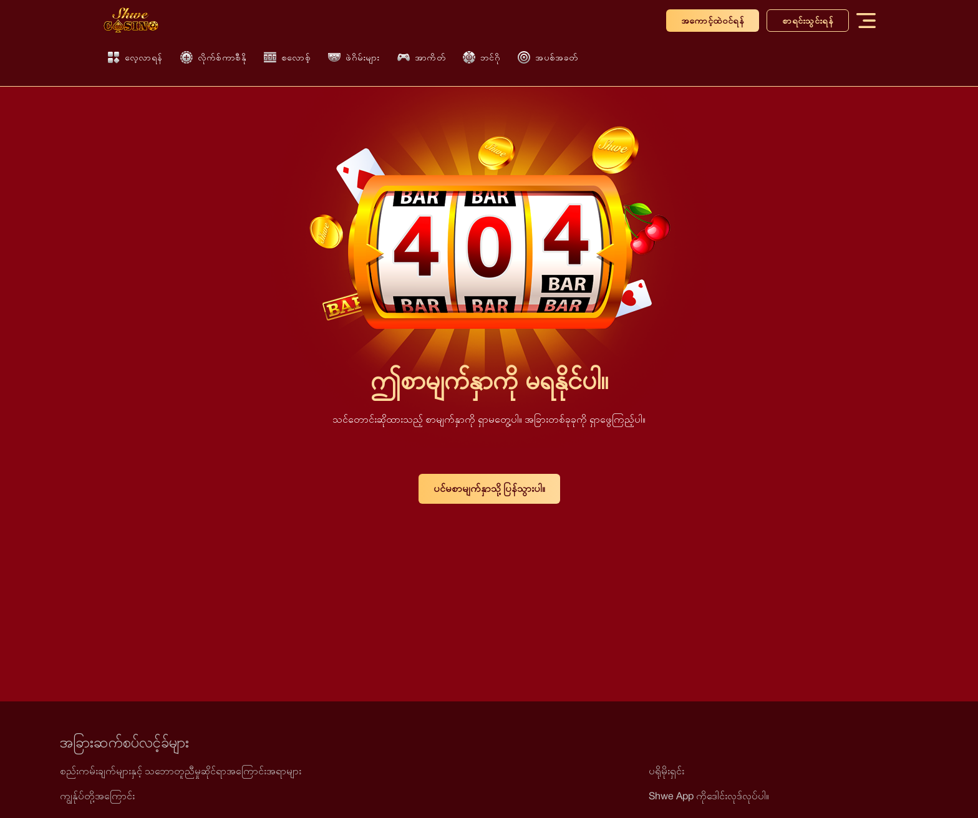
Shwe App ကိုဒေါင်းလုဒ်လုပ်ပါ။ (709, 795)
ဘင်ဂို (481, 57)
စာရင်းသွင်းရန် (807, 20)
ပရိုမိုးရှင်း (666, 770)
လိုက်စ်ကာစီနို (213, 57)
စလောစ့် (287, 57)
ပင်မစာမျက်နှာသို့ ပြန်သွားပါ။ (489, 488)
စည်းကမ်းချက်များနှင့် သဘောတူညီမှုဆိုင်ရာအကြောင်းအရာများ (180, 770)
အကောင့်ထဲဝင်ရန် (712, 20)
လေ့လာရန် (135, 57)
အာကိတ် (421, 57)
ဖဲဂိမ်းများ (354, 57)
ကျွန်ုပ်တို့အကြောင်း (97, 795)
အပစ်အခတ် (548, 57)
